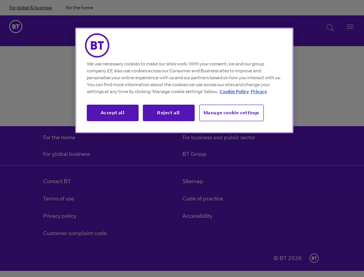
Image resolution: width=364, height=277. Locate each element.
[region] (184, 80)
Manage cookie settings (232, 112)
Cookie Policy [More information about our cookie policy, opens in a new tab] (234, 91)
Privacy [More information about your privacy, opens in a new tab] (259, 91)
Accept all (113, 112)
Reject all (168, 112)
